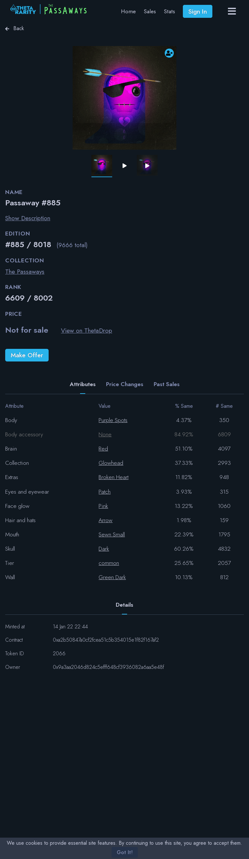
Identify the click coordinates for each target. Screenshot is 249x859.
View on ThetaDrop (86, 330)
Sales (150, 11)
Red (103, 448)
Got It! (125, 852)
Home (128, 11)
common (109, 563)
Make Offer (27, 355)
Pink (103, 506)
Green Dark (112, 577)
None (105, 434)
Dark (104, 548)
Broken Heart (113, 477)
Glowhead (111, 463)
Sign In (197, 11)
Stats (169, 11)
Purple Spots (113, 420)
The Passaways (24, 271)
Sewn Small (112, 534)
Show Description (27, 218)
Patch (105, 491)
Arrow (106, 520)
